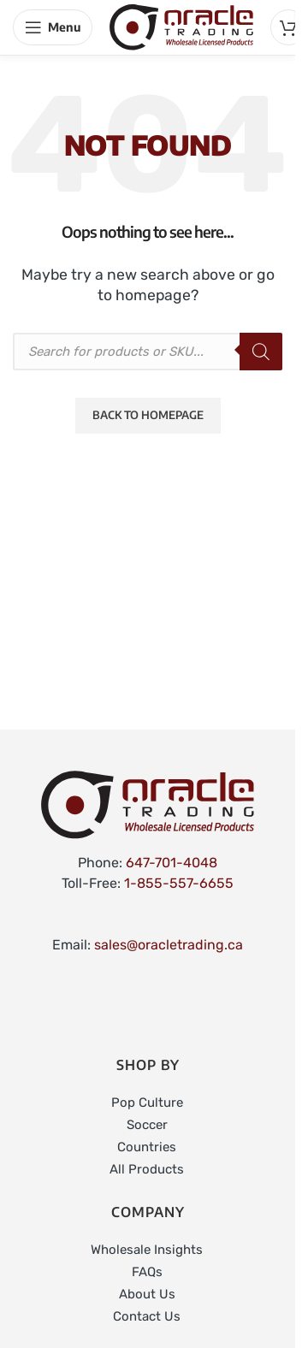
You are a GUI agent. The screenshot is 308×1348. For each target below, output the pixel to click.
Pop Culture (147, 1102)
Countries (146, 1147)
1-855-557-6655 (179, 883)
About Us (147, 1294)
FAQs (147, 1272)
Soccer (147, 1124)
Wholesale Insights (147, 1249)
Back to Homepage (148, 415)
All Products (147, 1169)
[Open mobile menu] (52, 27)
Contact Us (147, 1316)
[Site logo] (181, 26)
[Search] (261, 351)
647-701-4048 (171, 862)
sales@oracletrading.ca (168, 945)
